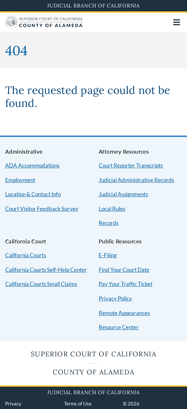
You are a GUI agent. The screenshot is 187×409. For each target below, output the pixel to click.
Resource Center (119, 327)
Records (108, 223)
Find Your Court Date (124, 269)
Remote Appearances (124, 313)
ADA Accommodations (32, 165)
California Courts (25, 255)
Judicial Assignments (123, 194)
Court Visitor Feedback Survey (41, 208)
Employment (20, 180)
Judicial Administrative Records (136, 180)
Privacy (13, 403)
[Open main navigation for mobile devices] (176, 22)
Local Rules (112, 208)
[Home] (43, 26)
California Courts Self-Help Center (46, 269)
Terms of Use (78, 403)
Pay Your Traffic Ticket (125, 284)
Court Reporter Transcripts (131, 165)
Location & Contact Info (33, 194)
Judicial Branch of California (93, 5)
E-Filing (108, 255)
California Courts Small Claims (41, 284)
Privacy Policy (115, 298)
